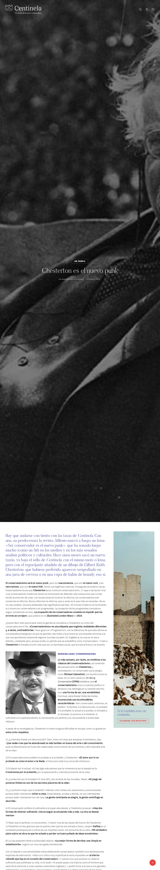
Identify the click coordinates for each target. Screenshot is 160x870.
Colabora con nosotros (133, 721)
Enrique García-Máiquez (73, 279)
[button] (153, 9)
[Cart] (146, 9)
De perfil (80, 261)
